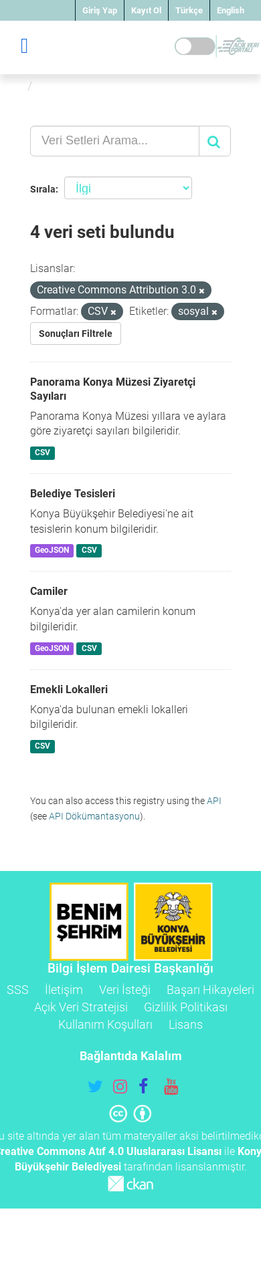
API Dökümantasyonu (94, 816)
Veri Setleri (69, 86)
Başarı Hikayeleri (210, 990)
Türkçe (189, 10)
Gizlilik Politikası (186, 1007)
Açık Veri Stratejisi (81, 1007)
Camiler (49, 591)
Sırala (43, 189)
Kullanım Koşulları (105, 1024)
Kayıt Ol (146, 10)
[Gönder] (215, 141)
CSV (42, 452)
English (230, 10)
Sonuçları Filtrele (75, 333)
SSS (18, 990)
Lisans (186, 1024)
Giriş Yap (99, 10)
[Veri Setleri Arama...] (114, 141)
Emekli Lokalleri (69, 689)
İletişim (64, 990)
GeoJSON (52, 550)
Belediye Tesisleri (72, 493)
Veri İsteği (125, 990)
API (214, 800)
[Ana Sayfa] (15, 86)
